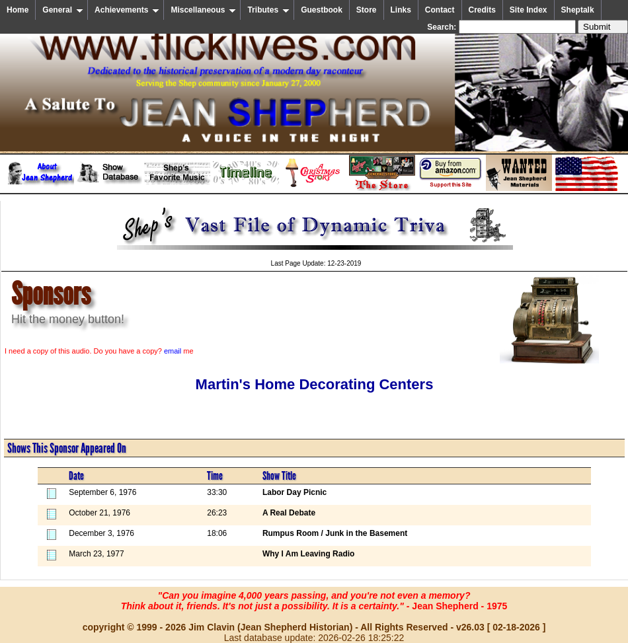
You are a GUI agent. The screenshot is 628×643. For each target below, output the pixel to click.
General (62, 10)
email (172, 351)
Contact (440, 10)
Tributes (268, 10)
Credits (482, 10)
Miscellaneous (203, 10)
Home (17, 10)
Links (401, 10)
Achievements (127, 10)
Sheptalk (577, 10)
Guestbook (321, 10)
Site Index (528, 10)
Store (366, 10)
